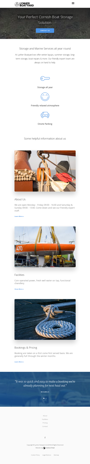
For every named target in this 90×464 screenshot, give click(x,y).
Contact (45, 426)
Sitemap (56, 455)
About (45, 416)
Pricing (45, 423)
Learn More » (19, 216)
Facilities (45, 419)
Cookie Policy (35, 455)
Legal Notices (46, 455)
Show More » (19, 289)
